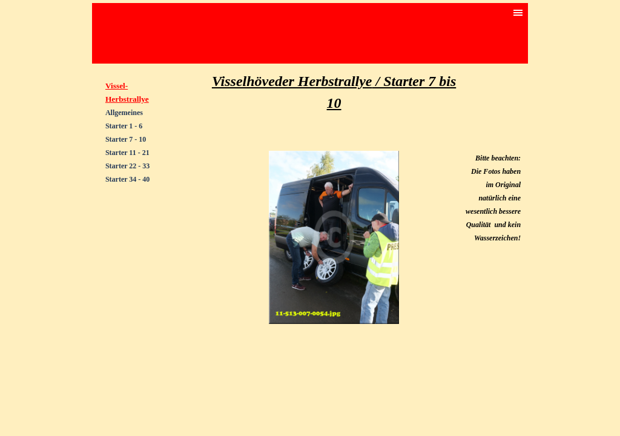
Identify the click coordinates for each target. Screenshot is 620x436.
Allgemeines (124, 112)
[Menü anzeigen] (518, 12)
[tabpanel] (136, 172)
